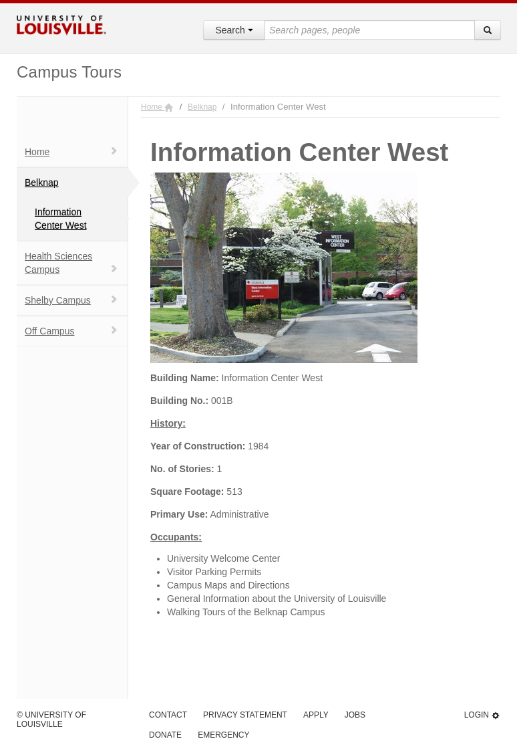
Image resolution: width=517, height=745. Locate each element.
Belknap (42, 182)
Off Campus (71, 330)
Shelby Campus (71, 300)
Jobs (355, 715)
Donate (165, 735)
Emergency (223, 735)
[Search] (487, 30)
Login (482, 715)
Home (71, 151)
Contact (168, 715)
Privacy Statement (245, 715)
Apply (316, 715)
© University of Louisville (51, 719)
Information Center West (61, 219)
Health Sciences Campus (71, 263)
